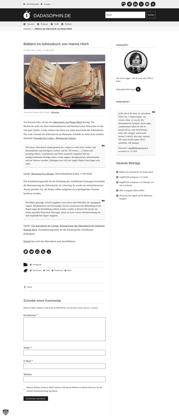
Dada (48, 270)
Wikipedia (55, 112)
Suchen (151, 15)
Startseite (30, 24)
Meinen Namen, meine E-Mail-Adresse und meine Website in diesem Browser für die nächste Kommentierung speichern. (64, 389)
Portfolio (68, 24)
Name (27, 347)
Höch (69, 270)
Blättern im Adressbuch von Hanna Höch (136, 172)
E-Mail (28, 361)
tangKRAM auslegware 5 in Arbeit (133, 177)
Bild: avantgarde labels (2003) (131, 190)
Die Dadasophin (33, 4)
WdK (56, 24)
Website (27, 374)
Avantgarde (36, 265)
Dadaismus (58, 270)
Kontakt (47, 4)
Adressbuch (37, 270)
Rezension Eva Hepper (42, 173)
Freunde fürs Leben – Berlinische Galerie (54, 138)
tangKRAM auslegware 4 (138, 148)
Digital (26, 241)
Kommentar (30, 315)
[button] (25, 251)
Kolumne (44, 24)
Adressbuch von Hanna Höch (67, 122)
